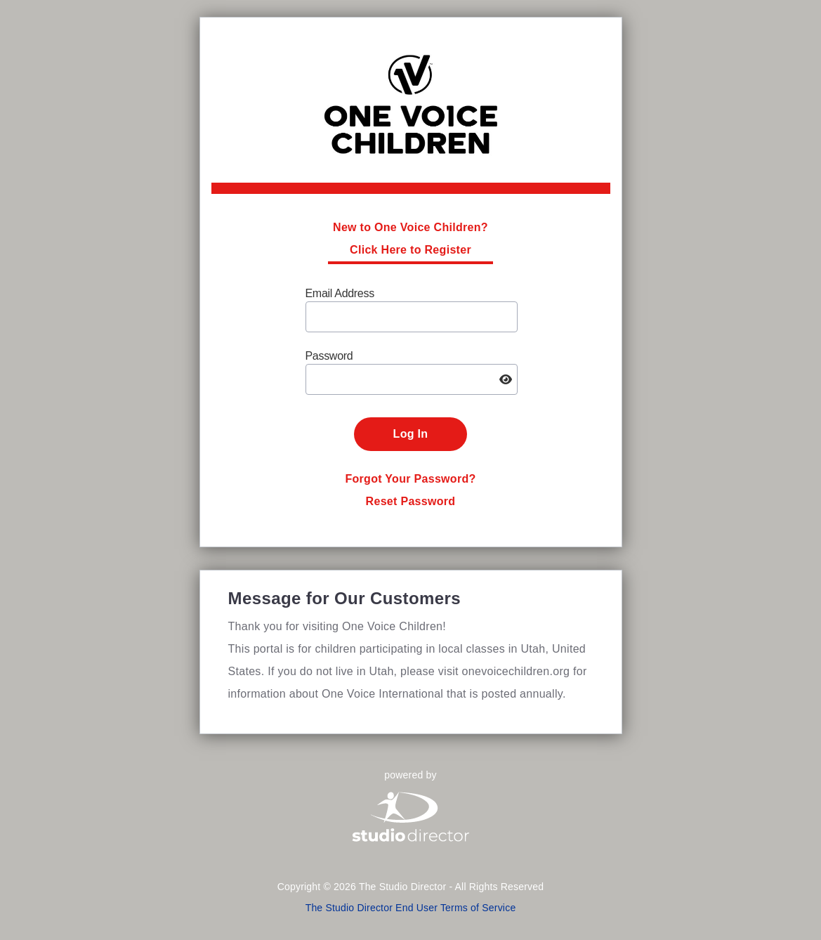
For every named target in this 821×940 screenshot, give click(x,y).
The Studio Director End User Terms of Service (411, 907)
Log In (410, 434)
